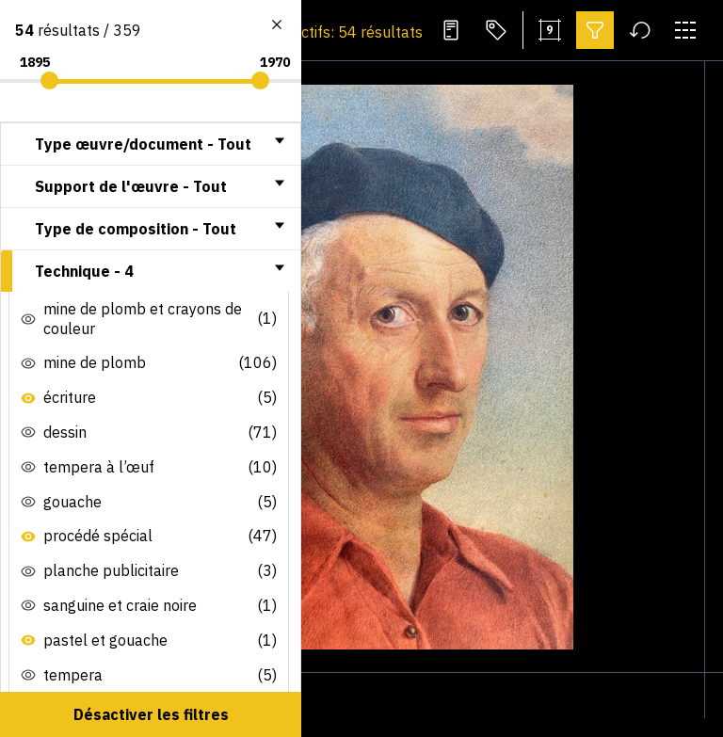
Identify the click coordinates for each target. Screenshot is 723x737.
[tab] (150, 144)
